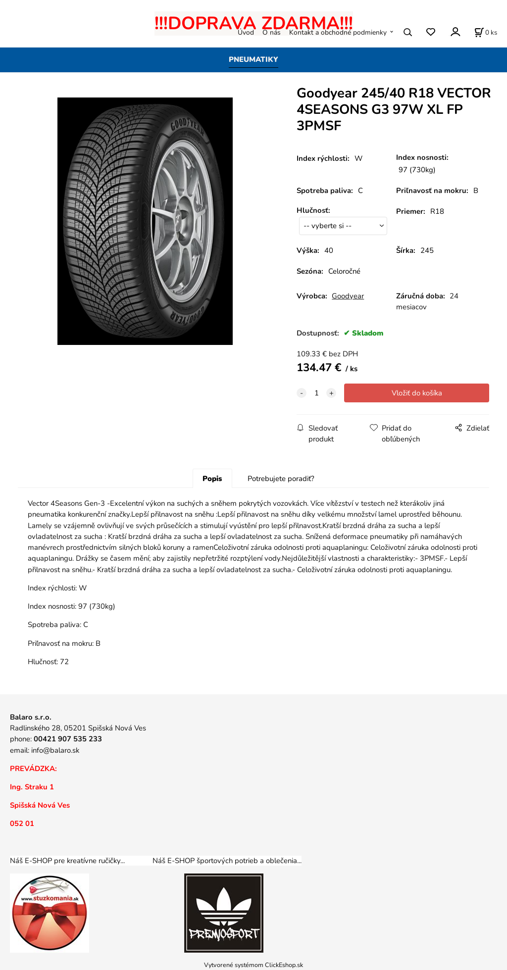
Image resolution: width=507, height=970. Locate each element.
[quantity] (316, 393)
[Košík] (485, 32)
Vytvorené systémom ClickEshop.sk (253, 965)
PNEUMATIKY (253, 59)
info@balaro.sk (55, 750)
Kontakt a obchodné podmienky (338, 32)
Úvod (246, 32)
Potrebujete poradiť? (281, 479)
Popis (212, 479)
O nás (271, 32)
